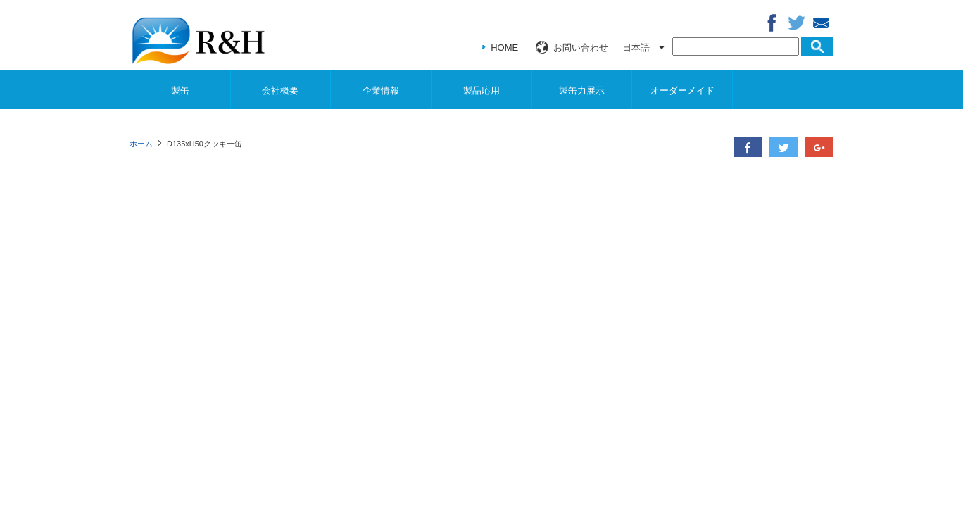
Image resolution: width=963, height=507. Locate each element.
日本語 (636, 47)
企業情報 (381, 90)
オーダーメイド (682, 90)
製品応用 (481, 90)
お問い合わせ (580, 47)
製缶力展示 (582, 90)
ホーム (141, 143)
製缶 (180, 90)
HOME (504, 47)
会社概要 (280, 90)
